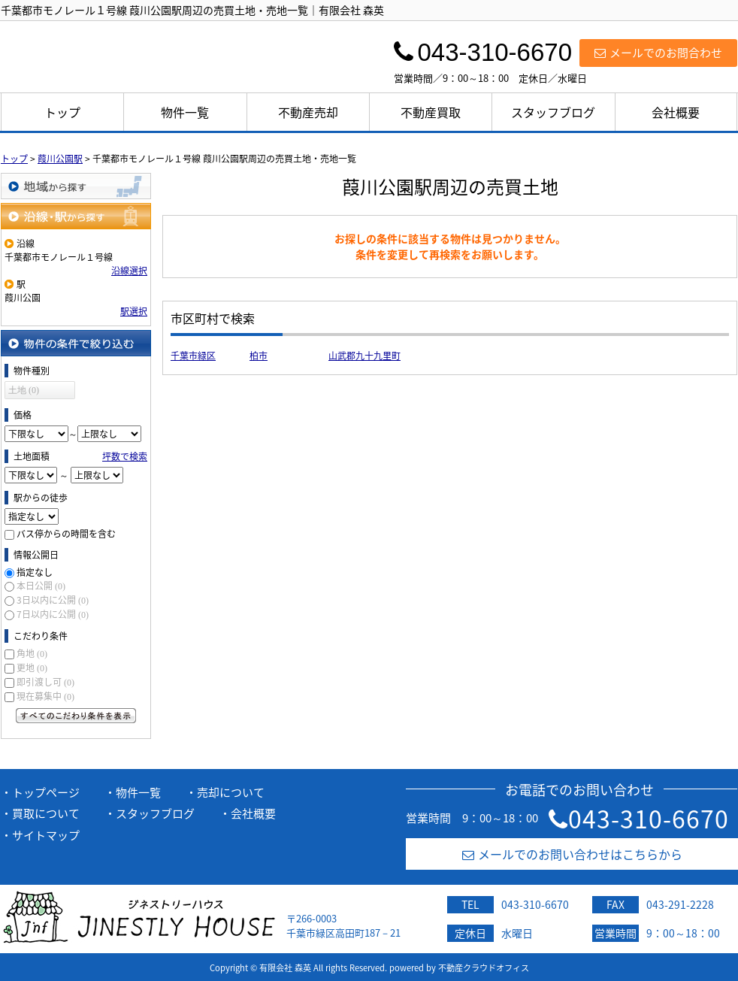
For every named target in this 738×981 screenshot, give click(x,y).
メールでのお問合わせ (658, 52)
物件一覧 (185, 112)
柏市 (259, 355)
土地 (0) (23, 390)
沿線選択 (129, 270)
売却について (231, 792)
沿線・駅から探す (76, 216)
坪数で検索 (124, 456)
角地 (32, 653)
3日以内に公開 (53, 600)
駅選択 (133, 311)
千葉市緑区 (193, 355)
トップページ (46, 792)
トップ (62, 112)
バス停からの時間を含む (66, 533)
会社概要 (676, 112)
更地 (32, 667)
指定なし (35, 572)
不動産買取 (431, 112)
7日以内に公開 (53, 614)
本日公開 (41, 585)
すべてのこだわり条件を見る (76, 715)
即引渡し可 (45, 682)
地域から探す (76, 186)
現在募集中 (45, 696)
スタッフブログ (553, 112)
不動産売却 (308, 112)
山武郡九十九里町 (364, 355)
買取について (46, 813)
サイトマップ (46, 835)
